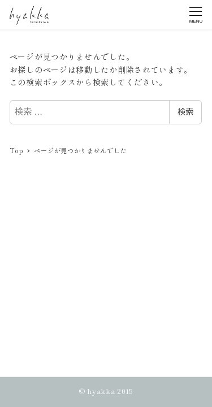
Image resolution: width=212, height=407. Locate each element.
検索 (185, 111)
